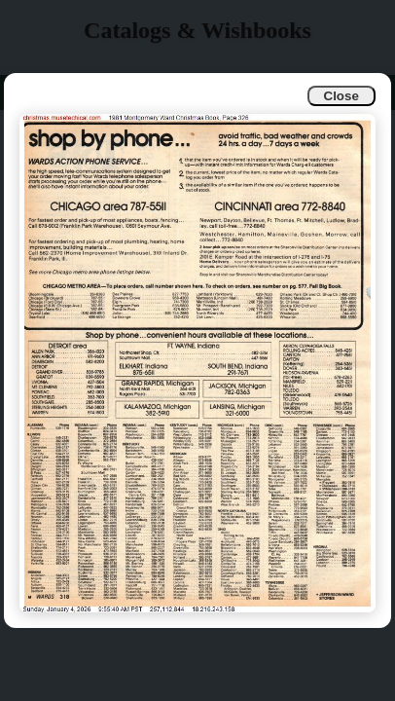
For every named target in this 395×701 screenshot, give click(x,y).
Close (341, 96)
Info (30, 92)
